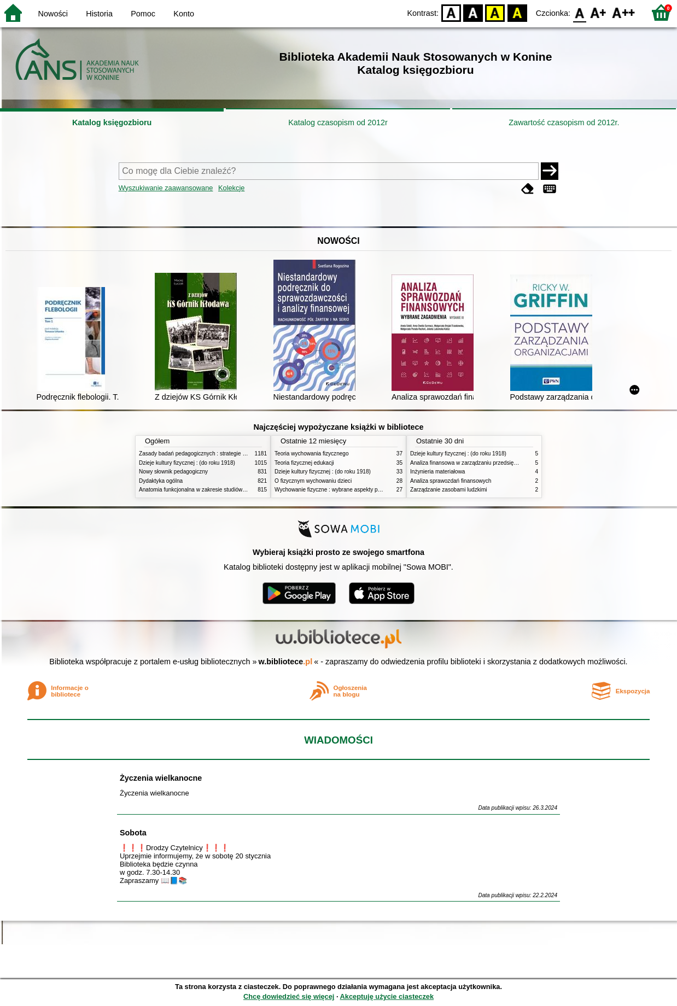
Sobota (133, 832)
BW (473, 12)
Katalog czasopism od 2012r (338, 122)
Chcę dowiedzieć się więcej (288, 996)
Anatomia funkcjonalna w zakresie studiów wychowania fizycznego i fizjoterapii (235, 490)
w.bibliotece (286, 661)
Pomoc (143, 13)
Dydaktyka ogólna (161, 481)
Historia (99, 13)
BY (517, 12)
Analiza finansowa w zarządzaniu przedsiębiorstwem (474, 463)
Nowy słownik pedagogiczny (173, 472)
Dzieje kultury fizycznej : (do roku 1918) (187, 463)
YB (495, 12)
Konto (183, 13)
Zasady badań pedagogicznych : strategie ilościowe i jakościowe (217, 454)
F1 (598, 12)
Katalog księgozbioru (112, 122)
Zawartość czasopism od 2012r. (564, 122)
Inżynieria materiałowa (437, 472)
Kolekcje (231, 188)
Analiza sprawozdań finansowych (450, 481)
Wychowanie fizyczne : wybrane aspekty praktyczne (338, 490)
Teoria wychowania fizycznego (312, 454)
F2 (623, 12)
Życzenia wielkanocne (161, 778)
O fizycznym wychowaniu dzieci (313, 481)
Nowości (53, 13)
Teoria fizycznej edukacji (304, 463)
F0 (579, 12)
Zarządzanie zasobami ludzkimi (448, 490)
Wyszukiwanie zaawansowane (166, 188)
